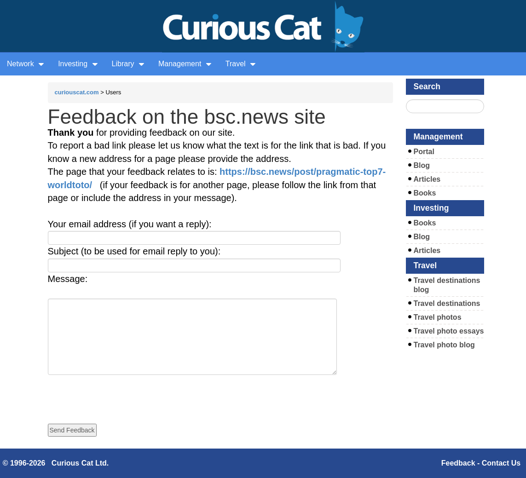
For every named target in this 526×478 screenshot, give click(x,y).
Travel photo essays (449, 331)
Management (185, 64)
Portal (424, 151)
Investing (78, 64)
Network (25, 64)
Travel (240, 64)
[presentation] (118, 393)
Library (128, 64)
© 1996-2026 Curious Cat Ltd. (56, 463)
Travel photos (438, 317)
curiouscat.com (77, 92)
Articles (427, 179)
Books (425, 193)
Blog (422, 165)
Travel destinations (447, 303)
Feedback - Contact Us (480, 463)
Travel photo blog (444, 345)
